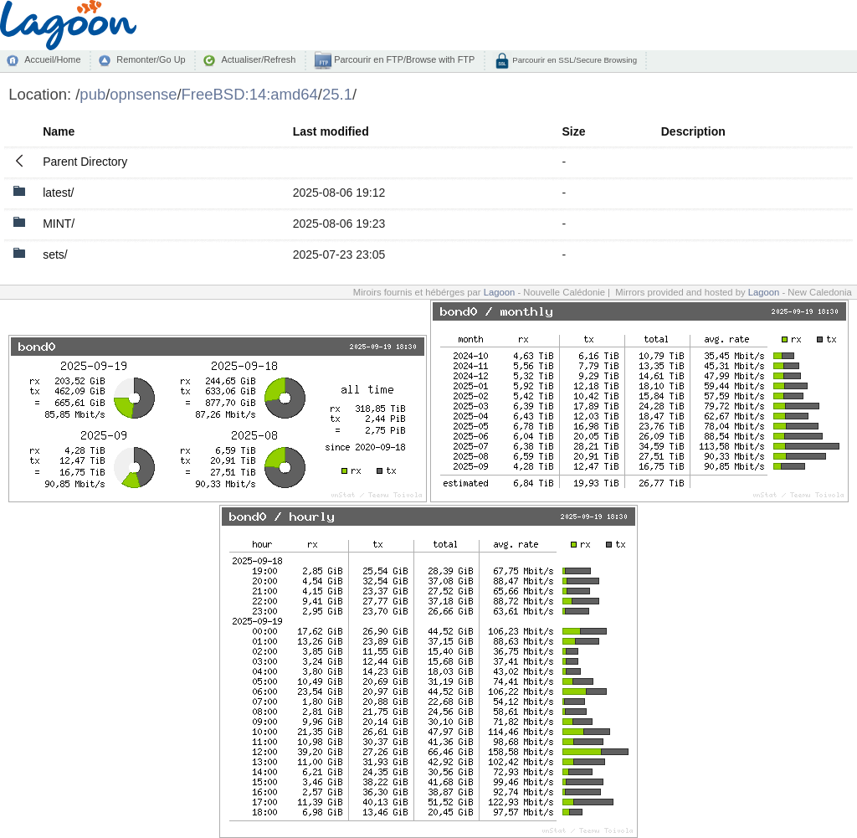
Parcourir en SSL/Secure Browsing (574, 59)
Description (693, 131)
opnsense (143, 94)
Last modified (331, 131)
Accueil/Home (52, 59)
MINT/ (58, 223)
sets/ (55, 254)
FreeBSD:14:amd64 (250, 94)
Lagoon (500, 292)
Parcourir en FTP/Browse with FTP (403, 59)
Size (573, 131)
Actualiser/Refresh (258, 59)
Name (58, 131)
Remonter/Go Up (150, 59)
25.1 (337, 94)
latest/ (58, 192)
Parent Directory (85, 161)
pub (92, 94)
